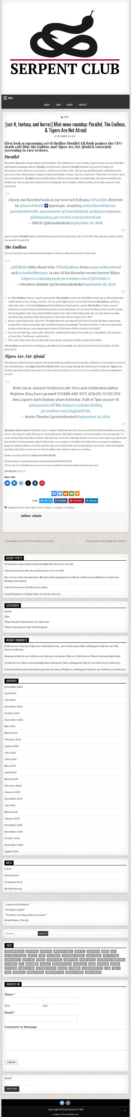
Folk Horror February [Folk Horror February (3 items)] (73, 955)
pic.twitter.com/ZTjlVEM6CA (85, 279)
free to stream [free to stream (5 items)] (111, 955)
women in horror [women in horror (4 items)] (74, 972)
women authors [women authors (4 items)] (35, 972)
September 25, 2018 (86, 223)
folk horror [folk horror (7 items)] (53, 955)
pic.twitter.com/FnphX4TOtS (65, 411)
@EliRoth (19, 267)
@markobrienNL (24, 211)
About (47, 104)
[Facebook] (54, 493)
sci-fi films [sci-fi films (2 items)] (10, 968)
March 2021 (11, 733)
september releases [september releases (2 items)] (46, 968)
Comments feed (13, 882)
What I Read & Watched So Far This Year (27, 622)
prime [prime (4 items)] (92, 964)
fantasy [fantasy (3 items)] (32, 955)
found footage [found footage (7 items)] (94, 955)
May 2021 (10, 726)
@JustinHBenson (33, 273)
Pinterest (76, 500)
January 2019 (12, 818)
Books (70, 104)
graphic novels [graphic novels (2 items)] (12, 959)
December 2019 (13, 798)
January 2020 (12, 792)
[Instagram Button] (68, 1103)
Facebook (60, 500)
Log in (8, 869)
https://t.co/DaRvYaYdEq (82, 405)
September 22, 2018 (99, 284)
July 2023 (10, 700)
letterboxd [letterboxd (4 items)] (10, 964)
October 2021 (12, 713)
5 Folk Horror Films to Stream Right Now (97, 656)
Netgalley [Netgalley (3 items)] (45, 964)
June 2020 (11, 759)
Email (10, 1012)
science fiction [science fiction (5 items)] (26, 968)
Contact (83, 104)
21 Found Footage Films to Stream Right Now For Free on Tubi (39, 564)
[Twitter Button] (62, 1103)
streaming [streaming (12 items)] (74, 968)
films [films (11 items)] (41, 955)
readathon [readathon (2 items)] (103, 964)
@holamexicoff (42, 405)
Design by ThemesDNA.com (65, 1114)
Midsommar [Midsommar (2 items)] (32, 964)
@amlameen (50, 211)
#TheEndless (67, 267)
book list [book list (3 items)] (79, 951)
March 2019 (11, 812)
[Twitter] (59, 493)
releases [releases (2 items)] (115, 964)
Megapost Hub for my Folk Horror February (95, 663)
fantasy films (23, 507)
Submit (11, 1062)
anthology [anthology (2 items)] (46, 951)
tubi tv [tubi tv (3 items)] (116, 968)
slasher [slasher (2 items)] (62, 968)
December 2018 (13, 825)
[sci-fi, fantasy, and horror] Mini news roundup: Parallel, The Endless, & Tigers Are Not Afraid (65, 127)
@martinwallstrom (99, 206)
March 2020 (11, 779)
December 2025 (14, 687)
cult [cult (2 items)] (113, 951)
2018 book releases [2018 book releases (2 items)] (14, 951)
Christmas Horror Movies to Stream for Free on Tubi (34, 570)
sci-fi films (69, 507)
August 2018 (11, 851)
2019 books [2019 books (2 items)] (32, 951)
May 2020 (10, 766)
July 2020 (10, 752)
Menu (10, 98)
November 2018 (14, 831)
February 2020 (13, 785)
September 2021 (14, 720)
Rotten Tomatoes (81, 370)
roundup (57, 507)
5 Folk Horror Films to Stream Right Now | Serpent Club (36, 663)
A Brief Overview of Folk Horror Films (26, 587)
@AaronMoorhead (105, 267)
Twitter (46, 500)
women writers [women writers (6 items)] (93, 972)
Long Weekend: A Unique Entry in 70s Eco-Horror (33, 594)
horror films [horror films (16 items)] (70, 959)
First (7, 1005)
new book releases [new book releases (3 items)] (62, 964)
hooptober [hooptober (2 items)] (28, 959)
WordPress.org (13, 888)
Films (58, 104)
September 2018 (14, 845)
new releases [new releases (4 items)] (80, 964)
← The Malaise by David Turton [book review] (28, 541)
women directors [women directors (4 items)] (54, 972)
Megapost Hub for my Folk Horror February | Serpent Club (38, 656)
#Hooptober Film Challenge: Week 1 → (107, 541)
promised (77, 163)
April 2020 (11, 772)
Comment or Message (21, 1027)
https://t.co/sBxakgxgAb (40, 279)
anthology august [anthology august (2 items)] (63, 951)
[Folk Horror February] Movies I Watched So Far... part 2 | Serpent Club (44, 646)
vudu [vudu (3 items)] (7, 972)
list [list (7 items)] (21, 964)
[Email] (71, 493)
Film (7, 616)
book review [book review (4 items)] (93, 951)
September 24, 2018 (94, 417)
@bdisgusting (41, 217)
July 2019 (10, 805)
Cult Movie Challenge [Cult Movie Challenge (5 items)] (15, 955)
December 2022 (14, 706)
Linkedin (91, 500)
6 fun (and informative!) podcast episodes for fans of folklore (38, 669)
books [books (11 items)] (105, 951)
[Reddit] (65, 493)
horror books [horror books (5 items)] (54, 959)
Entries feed (11, 875)
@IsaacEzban (31, 206)
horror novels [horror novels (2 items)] (87, 959)
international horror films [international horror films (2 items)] (111, 959)
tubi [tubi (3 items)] (107, 968)
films (34, 507)
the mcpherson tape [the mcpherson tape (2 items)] (92, 968)
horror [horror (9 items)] (40, 959)
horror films (44, 507)
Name (10, 994)
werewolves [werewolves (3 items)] (19, 972)
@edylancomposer (105, 211)
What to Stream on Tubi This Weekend (26, 627)
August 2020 (12, 746)
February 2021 (13, 739)
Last (45, 1005)
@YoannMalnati (75, 211)
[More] (77, 493)
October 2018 (12, 838)
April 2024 (10, 693)
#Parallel (99, 200)
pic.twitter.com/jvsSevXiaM (77, 217)
